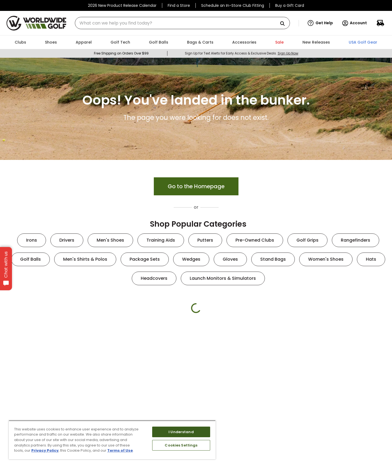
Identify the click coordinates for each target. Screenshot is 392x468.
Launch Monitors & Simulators (223, 278)
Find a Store (179, 5)
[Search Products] (284, 24)
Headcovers (154, 278)
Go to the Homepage (196, 186)
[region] (112, 439)
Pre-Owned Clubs (254, 240)
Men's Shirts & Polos (85, 259)
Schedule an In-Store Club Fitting (232, 5)
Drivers (66, 240)
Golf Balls (30, 259)
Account (354, 23)
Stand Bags (273, 259)
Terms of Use (120, 450)
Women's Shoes (326, 259)
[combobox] (182, 23)
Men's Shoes (110, 240)
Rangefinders (355, 240)
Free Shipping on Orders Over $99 (121, 53)
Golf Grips (307, 240)
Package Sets (145, 259)
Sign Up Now (288, 53)
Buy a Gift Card (289, 5)
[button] (320, 23)
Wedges (191, 259)
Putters (205, 240)
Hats (371, 259)
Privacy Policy (45, 450)
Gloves (230, 259)
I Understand (181, 431)
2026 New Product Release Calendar (122, 5)
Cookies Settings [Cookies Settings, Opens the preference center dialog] (181, 445)
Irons (31, 240)
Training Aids (160, 240)
